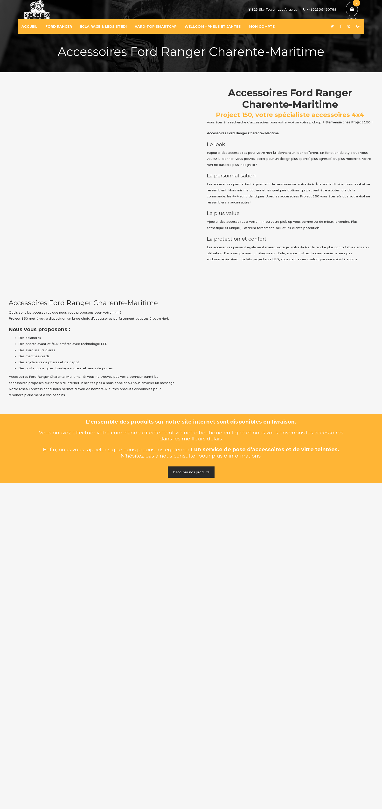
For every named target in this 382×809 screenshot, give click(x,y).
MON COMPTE (262, 26)
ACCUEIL (29, 26)
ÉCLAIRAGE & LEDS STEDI (103, 26)
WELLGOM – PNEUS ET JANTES (213, 26)
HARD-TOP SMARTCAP (156, 26)
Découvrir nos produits (191, 472)
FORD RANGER (58, 26)
